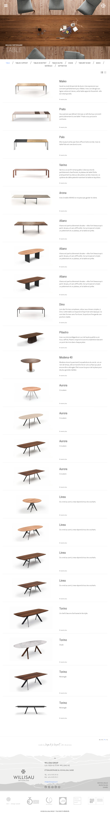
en (102, 739)
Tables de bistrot (40, 63)
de (99, 739)
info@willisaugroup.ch (51, 782)
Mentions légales (102, 783)
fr (104, 739)
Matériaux (48, 66)
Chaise (70, 63)
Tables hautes (57, 63)
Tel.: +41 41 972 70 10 (51, 775)
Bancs (98, 63)
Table (8, 63)
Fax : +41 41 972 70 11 (51, 777)
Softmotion (62, 66)
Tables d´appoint (21, 63)
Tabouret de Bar (84, 63)
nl (107, 739)
